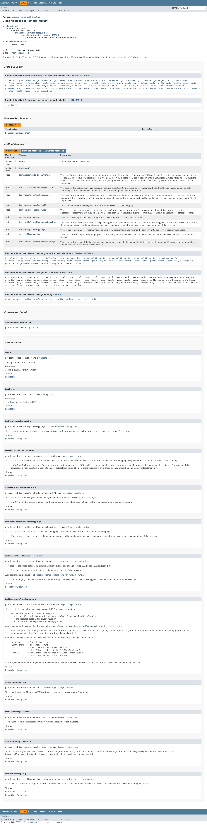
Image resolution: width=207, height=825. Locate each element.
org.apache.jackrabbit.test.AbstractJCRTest (39, 35)
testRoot (9, 91)
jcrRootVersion (51, 83)
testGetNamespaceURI (29, 217)
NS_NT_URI (117, 86)
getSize (44, 263)
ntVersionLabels (64, 88)
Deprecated (44, 3)
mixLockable (128, 83)
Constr (27, 11)
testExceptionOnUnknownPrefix (35, 187)
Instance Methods (31, 151)
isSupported (57, 263)
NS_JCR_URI (90, 86)
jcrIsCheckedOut (110, 80)
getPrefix (173, 261)
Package (14, 3)
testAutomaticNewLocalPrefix (34, 175)
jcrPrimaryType (32, 83)
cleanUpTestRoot (48, 258)
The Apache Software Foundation (33, 822)
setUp (22, 161)
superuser (115, 88)
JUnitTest (76, 100)
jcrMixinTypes (179, 80)
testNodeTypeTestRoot (177, 88)
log (7, 105)
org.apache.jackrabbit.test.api (26, 17)
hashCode (49, 299)
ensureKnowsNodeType (168, 258)
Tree (35, 3)
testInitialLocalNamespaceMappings (37, 222)
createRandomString (70, 258)
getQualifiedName (29, 263)
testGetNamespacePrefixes (32, 210)
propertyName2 (100, 88)
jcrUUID (94, 83)
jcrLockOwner (145, 80)
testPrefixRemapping (29, 234)
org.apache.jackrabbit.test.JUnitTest (31, 33)
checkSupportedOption (16, 258)
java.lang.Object (10, 26)
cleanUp (34, 258)
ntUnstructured (13, 88)
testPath (195, 88)
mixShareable (164, 83)
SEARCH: (175, 8)
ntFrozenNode (166, 86)
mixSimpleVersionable (185, 83)
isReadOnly (11, 80)
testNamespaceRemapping (31, 229)
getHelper (97, 261)
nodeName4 (77, 86)
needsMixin (71, 263)
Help (60, 3)
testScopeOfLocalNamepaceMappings (37, 242)
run (81, 263)
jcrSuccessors (68, 83)
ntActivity (142, 86)
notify (59, 299)
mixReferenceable (146, 83)
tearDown (23, 168)
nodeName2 (52, 86)
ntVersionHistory (45, 88)
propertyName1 (83, 88)
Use (30, 3)
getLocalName (126, 261)
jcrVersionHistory (110, 83)
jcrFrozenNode (75, 80)
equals (16, 299)
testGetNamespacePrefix (31, 205)
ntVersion (28, 88)
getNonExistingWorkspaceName (150, 261)
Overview (5, 3)
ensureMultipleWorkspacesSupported (70, 261)
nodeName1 (40, 86)
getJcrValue (110, 261)
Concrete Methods (54, 151)
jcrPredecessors (13, 83)
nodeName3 (65, 86)
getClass (38, 299)
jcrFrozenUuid (92, 80)
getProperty (186, 261)
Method (36, 11)
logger (14, 105)
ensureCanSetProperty (94, 258)
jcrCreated (59, 80)
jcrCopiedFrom (44, 80)
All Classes (6, 7)
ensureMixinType (40, 261)
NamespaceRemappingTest (17, 133)
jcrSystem (83, 83)
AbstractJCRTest (20, 53)
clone (8, 299)
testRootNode (23, 91)
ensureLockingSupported (17, 261)
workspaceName (44, 91)
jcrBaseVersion (27, 80)
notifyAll (71, 299)
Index (54, 3)
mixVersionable (24, 86)
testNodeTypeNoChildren (150, 88)
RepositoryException (66, 426)
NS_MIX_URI (104, 86)
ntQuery (180, 86)
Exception (44, 358)
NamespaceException (62, 779)
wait (80, 299)
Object (57, 294)
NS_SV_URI (130, 86)
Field (20, 11)
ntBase (154, 86)
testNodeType (129, 88)
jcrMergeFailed (162, 80)
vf (33, 91)
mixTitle (9, 86)
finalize (26, 299)
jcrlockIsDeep (128, 80)
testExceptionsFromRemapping (34, 195)
